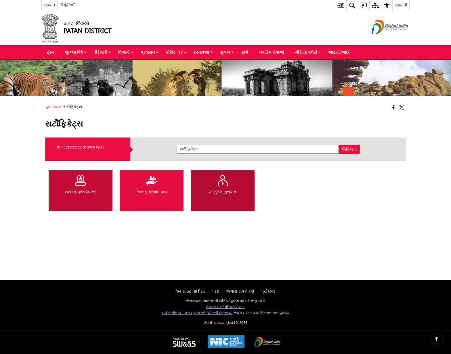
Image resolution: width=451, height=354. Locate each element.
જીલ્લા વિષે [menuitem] (76, 52)
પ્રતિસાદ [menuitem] (268, 291)
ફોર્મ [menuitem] (244, 52)
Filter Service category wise (78, 147)
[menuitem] (340, 5)
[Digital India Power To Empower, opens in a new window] (267, 342)
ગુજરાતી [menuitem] (401, 5)
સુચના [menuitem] (227, 52)
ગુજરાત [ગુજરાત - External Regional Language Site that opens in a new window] (49, 5)
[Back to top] (436, 339)
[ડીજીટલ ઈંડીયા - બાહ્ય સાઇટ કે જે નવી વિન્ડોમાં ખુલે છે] (383, 39)
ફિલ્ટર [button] (349, 149)
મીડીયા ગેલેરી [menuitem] (308, 52)
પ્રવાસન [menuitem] (150, 52)
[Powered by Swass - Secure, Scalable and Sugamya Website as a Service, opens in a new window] (184, 342)
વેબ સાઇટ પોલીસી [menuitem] (190, 291)
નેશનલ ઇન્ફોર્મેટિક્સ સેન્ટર (225, 307)
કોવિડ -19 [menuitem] (176, 52)
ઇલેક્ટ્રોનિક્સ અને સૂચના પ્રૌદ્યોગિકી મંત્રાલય (197, 312)
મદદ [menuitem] (215, 291)
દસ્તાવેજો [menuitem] (203, 52)
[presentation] (258, 149)
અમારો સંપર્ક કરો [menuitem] (240, 291)
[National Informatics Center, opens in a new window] (226, 342)
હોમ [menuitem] (50, 52)
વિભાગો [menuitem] (126, 52)
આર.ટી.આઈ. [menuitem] (339, 52)
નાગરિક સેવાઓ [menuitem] (271, 52)
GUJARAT (67, 5)
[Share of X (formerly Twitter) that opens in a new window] (401, 108)
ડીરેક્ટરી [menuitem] (102, 52)
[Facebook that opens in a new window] (393, 108)
